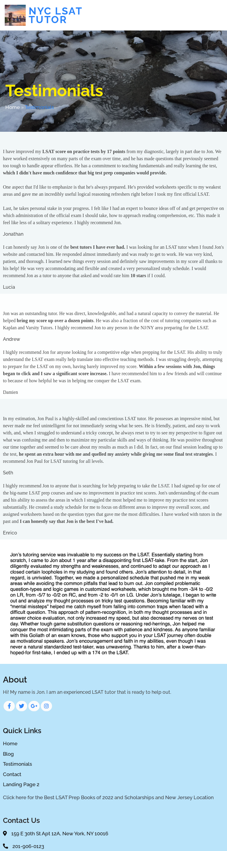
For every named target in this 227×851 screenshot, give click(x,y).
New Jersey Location (189, 798)
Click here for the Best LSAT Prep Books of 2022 (58, 798)
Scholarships (139, 798)
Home (12, 108)
